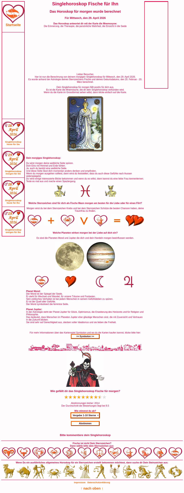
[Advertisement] (13, 75)
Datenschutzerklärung (98, 482)
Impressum (80, 482)
